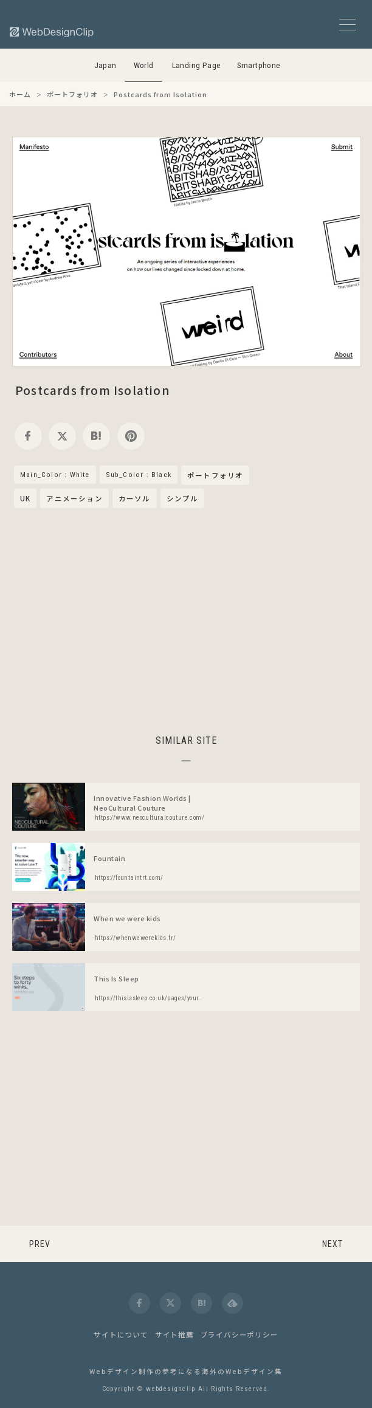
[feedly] (232, 1303)
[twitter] (62, 436)
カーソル (135, 498)
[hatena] (96, 436)
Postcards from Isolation (92, 390)
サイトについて (121, 1334)
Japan (105, 65)
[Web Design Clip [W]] (52, 32)
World (144, 65)
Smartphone (259, 65)
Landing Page (196, 65)
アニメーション (74, 498)
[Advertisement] (186, 619)
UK (25, 498)
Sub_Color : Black (138, 474)
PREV (39, 1244)
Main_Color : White (55, 474)
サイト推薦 (174, 1334)
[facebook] (28, 436)
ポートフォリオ (215, 476)
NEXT (332, 1244)
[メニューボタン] (347, 24)
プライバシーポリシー (239, 1334)
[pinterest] (131, 436)
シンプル (183, 498)
